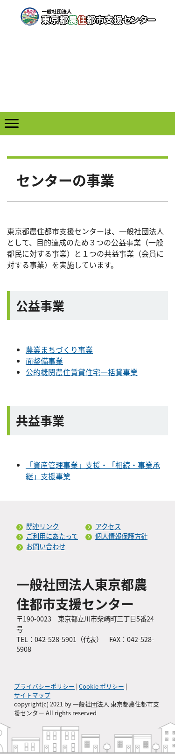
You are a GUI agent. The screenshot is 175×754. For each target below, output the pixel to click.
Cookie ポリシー (101, 686)
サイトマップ (32, 695)
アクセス (108, 526)
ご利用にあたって (52, 536)
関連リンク (42, 526)
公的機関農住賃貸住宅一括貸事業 (82, 371)
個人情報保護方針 (121, 536)
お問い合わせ (45, 546)
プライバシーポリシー (44, 686)
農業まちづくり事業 (59, 349)
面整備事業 (44, 360)
